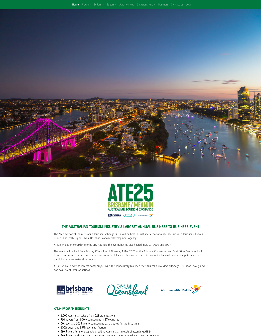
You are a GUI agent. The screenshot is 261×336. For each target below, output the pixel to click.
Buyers (110, 4)
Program (86, 4)
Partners (163, 4)
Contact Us (177, 4)
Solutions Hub (145, 4)
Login (189, 4)
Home (75, 4)
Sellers (97, 4)
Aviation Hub (126, 4)
